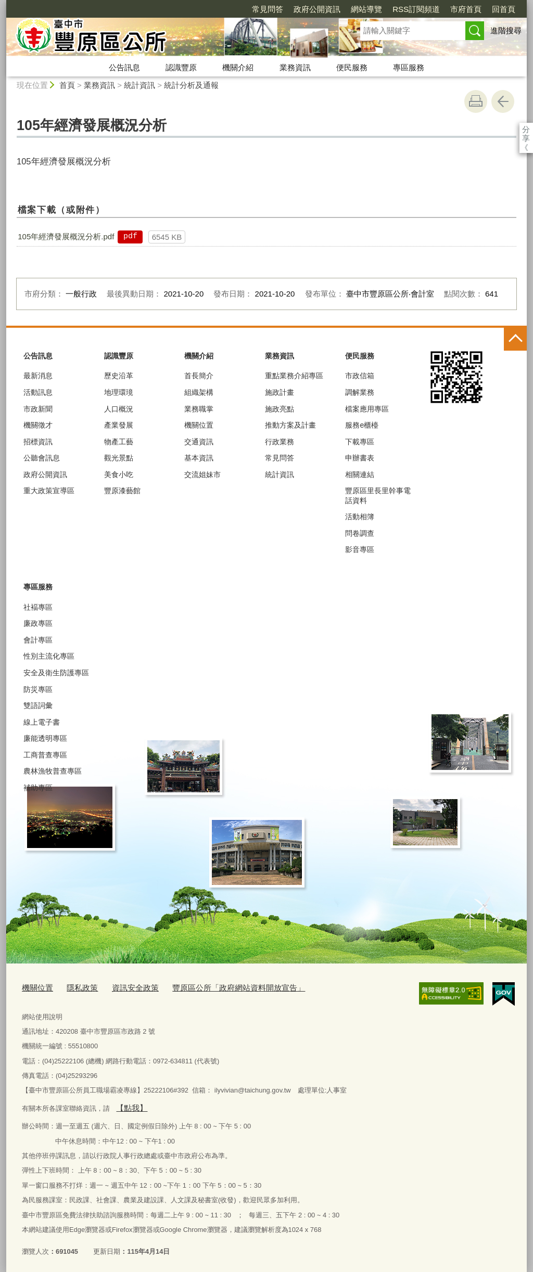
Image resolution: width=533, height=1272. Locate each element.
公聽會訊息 (41, 458)
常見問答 (207, 9)
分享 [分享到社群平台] (526, 129)
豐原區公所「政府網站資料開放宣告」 (215, 987)
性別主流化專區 (48, 656)
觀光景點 (118, 458)
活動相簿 (359, 516)
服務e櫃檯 (361, 425)
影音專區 (359, 549)
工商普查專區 (45, 755)
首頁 (67, 85)
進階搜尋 (506, 30)
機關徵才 (38, 425)
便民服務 (351, 67)
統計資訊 (139, 85)
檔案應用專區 (367, 409)
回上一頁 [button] (502, 101)
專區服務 (408, 67)
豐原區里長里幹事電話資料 (378, 495)
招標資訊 (38, 442)
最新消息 (38, 375)
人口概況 (118, 409)
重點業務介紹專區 (294, 375)
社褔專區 (38, 607)
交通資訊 (198, 442)
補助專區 (38, 787)
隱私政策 (76, 987)
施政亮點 (279, 409)
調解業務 (359, 392)
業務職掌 (198, 409)
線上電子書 (41, 722)
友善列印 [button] (475, 101)
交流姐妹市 (202, 474)
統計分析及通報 (191, 85)
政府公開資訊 (257, 9)
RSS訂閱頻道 (356, 9)
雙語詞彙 (38, 705)
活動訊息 (38, 392)
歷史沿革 (118, 375)
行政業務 (279, 442)
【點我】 (129, 1105)
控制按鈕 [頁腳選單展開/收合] (515, 339)
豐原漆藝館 (122, 490)
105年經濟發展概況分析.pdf (66, 236)
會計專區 (38, 640)
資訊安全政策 (124, 987)
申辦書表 (359, 458)
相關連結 (359, 474)
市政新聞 (38, 409)
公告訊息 (124, 67)
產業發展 (118, 425)
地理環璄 (118, 392)
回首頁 (443, 9)
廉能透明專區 (45, 738)
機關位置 (198, 425)
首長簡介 (198, 375)
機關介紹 (237, 67)
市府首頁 (406, 9)
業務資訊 (295, 67)
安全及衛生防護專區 (56, 673)
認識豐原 (181, 67)
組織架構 (198, 392)
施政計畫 (279, 392)
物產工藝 (118, 442)
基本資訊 (198, 458)
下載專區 (359, 442)
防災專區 (38, 689)
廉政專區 (38, 623)
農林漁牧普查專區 (52, 771)
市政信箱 (359, 375)
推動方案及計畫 (290, 425)
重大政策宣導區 (48, 490)
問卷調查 (359, 533)
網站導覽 (306, 9)
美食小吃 (118, 474)
